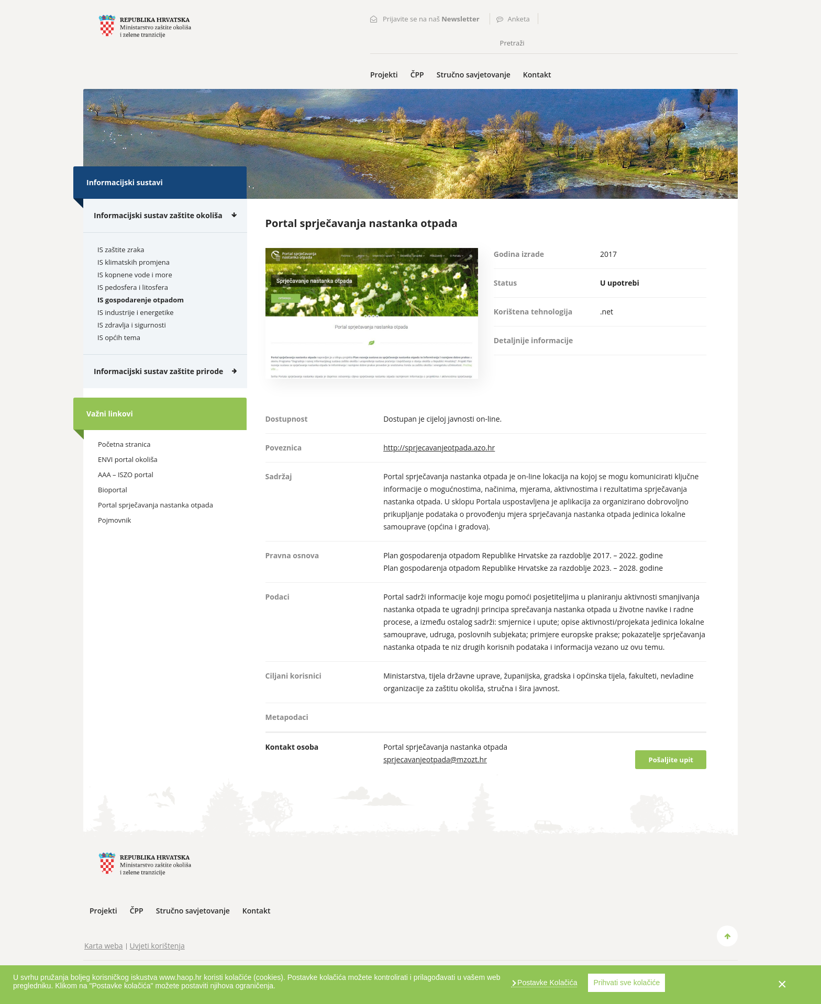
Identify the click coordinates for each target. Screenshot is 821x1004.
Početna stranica (124, 444)
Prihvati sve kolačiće (626, 982)
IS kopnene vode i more (134, 274)
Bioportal (112, 489)
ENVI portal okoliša (128, 459)
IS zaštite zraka (121, 249)
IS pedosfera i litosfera (132, 287)
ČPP (417, 75)
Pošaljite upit (670, 759)
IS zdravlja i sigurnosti (131, 325)
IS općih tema (118, 337)
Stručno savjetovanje (474, 75)
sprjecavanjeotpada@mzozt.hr (435, 759)
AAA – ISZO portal (125, 474)
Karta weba (103, 946)
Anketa (519, 19)
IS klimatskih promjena (133, 262)
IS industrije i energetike (135, 312)
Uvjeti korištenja (157, 946)
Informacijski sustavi (124, 182)
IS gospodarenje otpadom (140, 299)
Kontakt (537, 75)
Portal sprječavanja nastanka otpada (155, 505)
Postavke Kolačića (546, 982)
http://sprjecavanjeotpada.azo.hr (439, 448)
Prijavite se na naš (431, 19)
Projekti (384, 75)
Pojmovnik (114, 520)
